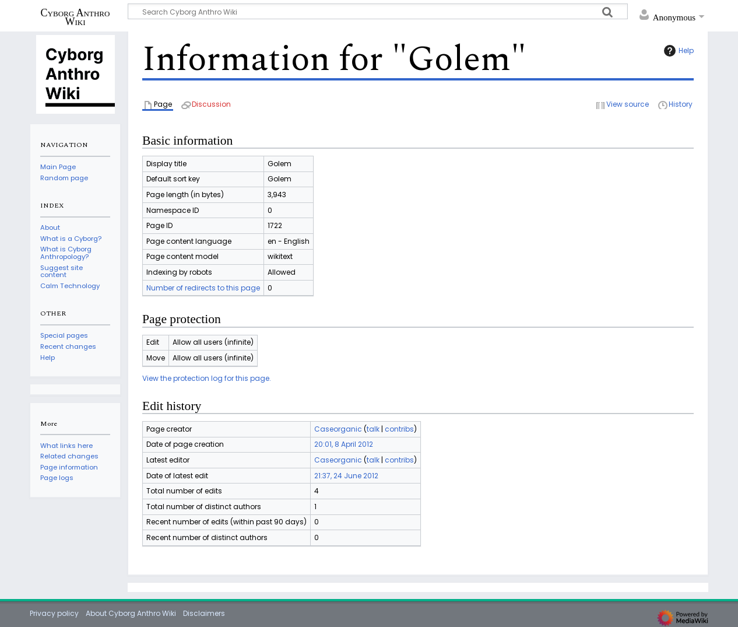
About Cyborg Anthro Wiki (131, 613)
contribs (399, 429)
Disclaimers (204, 613)
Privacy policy (54, 613)
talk (373, 429)
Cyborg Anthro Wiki (75, 17)
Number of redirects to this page (203, 288)
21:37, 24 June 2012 (346, 476)
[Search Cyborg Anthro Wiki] (377, 11)
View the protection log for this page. (206, 378)
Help (677, 51)
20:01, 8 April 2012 (343, 444)
